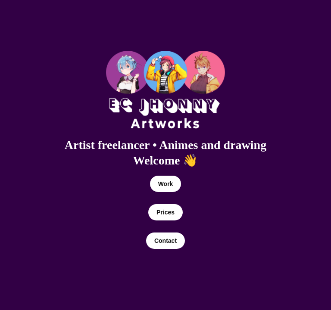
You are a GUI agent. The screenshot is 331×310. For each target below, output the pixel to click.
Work (165, 183)
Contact (165, 240)
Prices (165, 212)
